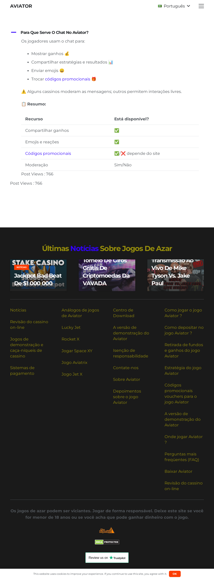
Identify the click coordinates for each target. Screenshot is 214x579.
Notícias (18, 310)
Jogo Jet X (72, 374)
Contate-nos (125, 367)
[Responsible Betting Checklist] (107, 530)
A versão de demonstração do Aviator (131, 333)
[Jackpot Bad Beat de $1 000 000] (38, 275)
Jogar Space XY (77, 350)
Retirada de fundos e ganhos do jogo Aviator (184, 350)
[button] (174, 6)
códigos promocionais (67, 79)
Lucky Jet (71, 327)
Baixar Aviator (178, 471)
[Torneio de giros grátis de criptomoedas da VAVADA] (107, 275)
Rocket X (70, 339)
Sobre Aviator (126, 379)
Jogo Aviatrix (74, 362)
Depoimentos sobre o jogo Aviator (127, 397)
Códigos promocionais (48, 153)
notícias (84, 248)
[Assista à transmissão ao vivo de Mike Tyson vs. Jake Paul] (175, 275)
